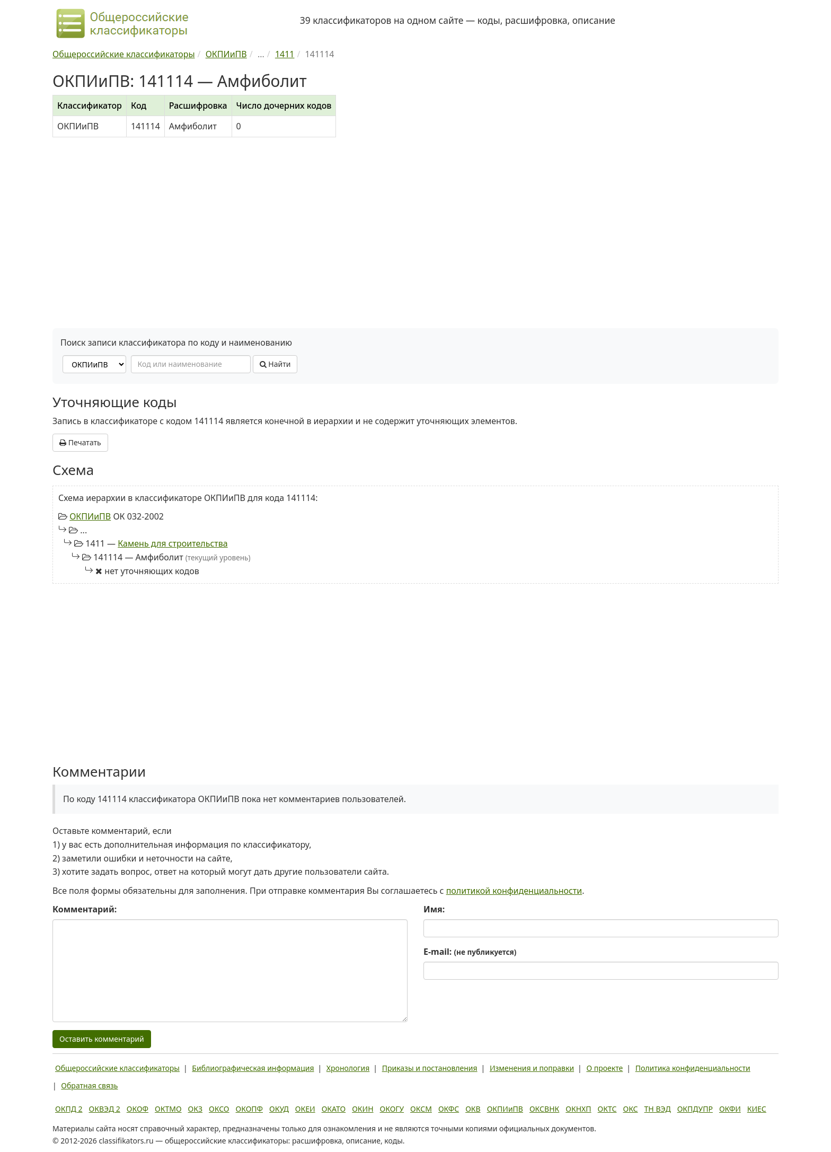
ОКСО (219, 1109)
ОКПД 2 (69, 1109)
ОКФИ (730, 1109)
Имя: (434, 909)
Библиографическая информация (253, 1068)
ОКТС (607, 1109)
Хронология (347, 1068)
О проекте (604, 1068)
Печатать (80, 442)
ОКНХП (578, 1109)
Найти (275, 364)
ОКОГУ (392, 1109)
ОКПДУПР (695, 1109)
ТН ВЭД (657, 1109)
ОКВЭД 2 (104, 1109)
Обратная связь (89, 1085)
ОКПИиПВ (90, 516)
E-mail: (469, 951)
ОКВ (473, 1109)
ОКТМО (168, 1109)
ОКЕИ (305, 1109)
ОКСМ (421, 1109)
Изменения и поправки (532, 1068)
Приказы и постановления (430, 1068)
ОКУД (279, 1109)
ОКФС (448, 1109)
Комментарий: (84, 909)
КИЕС (756, 1109)
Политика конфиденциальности (692, 1068)
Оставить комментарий (101, 1039)
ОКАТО (334, 1109)
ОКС (630, 1109)
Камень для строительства (172, 543)
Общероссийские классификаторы (117, 1068)
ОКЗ (195, 1109)
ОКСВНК (544, 1109)
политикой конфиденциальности (514, 890)
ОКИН (362, 1109)
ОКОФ (137, 1109)
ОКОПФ (249, 1109)
